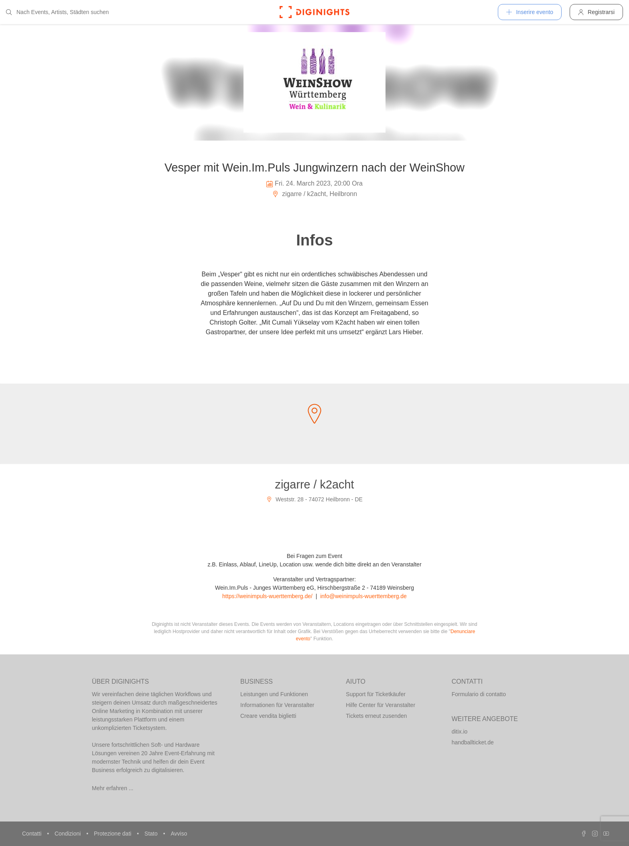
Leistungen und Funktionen (274, 694)
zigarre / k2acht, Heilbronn (314, 193)
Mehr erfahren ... (113, 788)
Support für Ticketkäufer (376, 694)
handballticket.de (473, 742)
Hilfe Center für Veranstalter (380, 705)
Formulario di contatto (479, 694)
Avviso (178, 833)
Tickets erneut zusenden (376, 716)
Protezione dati (113, 833)
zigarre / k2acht (314, 484)
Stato (151, 833)
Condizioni (68, 833)
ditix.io (460, 731)
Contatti (32, 833)
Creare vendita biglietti (268, 716)
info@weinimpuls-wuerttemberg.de (363, 596)
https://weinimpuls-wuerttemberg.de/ (267, 596)
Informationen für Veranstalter (277, 705)
